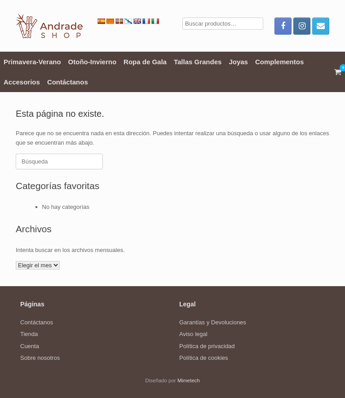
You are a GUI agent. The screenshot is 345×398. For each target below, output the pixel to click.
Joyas (238, 62)
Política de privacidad (207, 346)
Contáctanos (67, 82)
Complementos (279, 62)
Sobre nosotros (40, 357)
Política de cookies (203, 357)
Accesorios (22, 82)
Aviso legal (193, 334)
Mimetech (188, 380)
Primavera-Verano (32, 62)
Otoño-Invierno (92, 62)
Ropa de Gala (145, 62)
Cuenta (29, 346)
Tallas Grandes (197, 62)
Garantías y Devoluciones (212, 322)
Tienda (29, 334)
